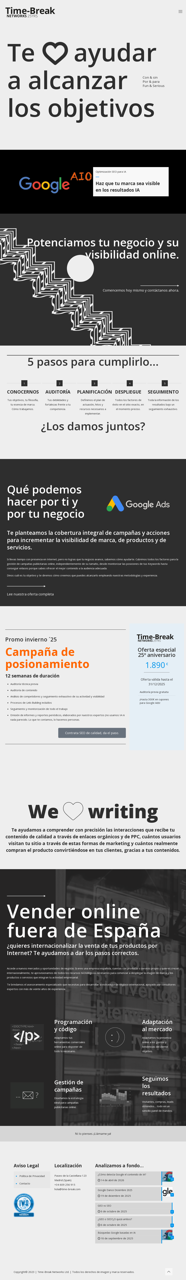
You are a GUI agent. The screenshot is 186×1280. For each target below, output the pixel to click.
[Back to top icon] (168, 1271)
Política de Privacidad (32, 1176)
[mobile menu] (180, 11)
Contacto (24, 1183)
